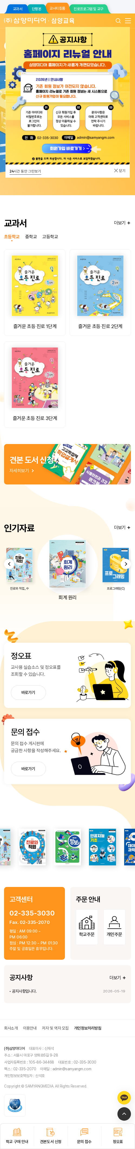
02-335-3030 (32, 913)
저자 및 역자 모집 (55, 1028)
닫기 (120, 170)
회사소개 (11, 1028)
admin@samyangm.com (71, 1069)
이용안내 (30, 1028)
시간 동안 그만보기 (25, 171)
